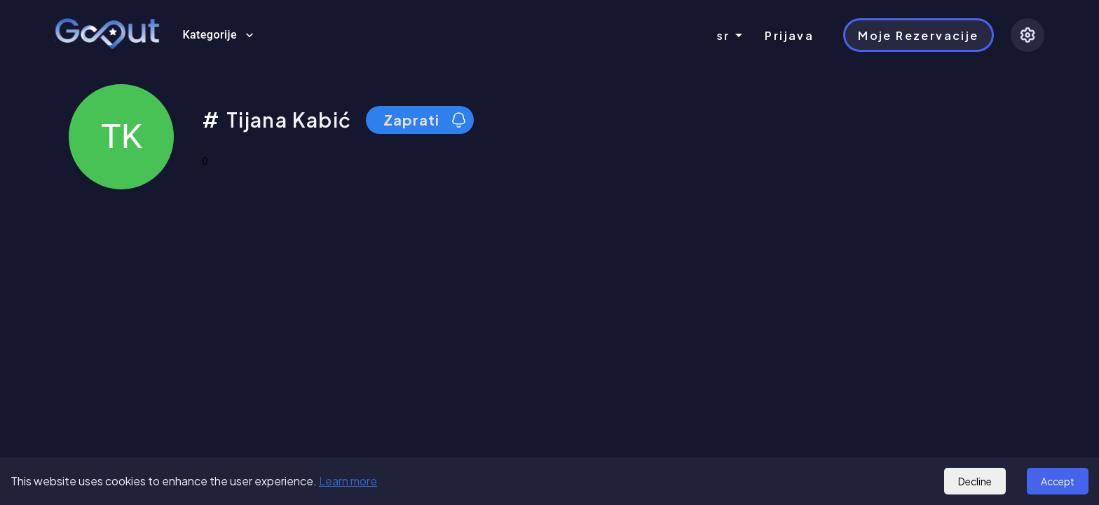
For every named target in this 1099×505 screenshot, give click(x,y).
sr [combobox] (723, 35)
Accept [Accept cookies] (1057, 481)
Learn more (348, 480)
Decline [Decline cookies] (975, 481)
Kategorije (218, 35)
